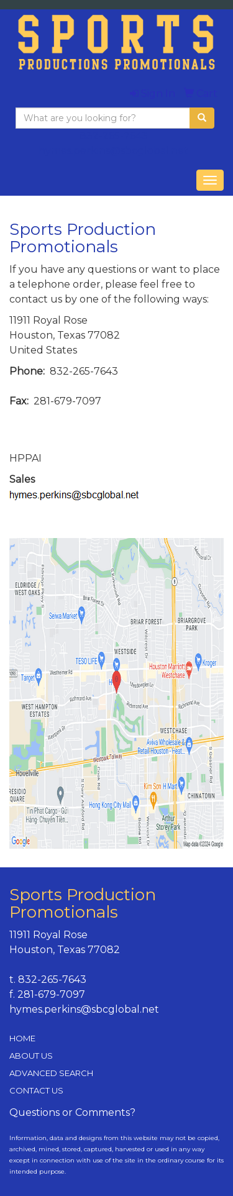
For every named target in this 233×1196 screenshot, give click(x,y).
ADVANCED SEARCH (51, 1073)
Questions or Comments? (72, 1112)
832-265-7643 (114, 136)
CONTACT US (36, 1090)
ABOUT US (31, 1056)
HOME (22, 1038)
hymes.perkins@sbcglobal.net (113, 151)
